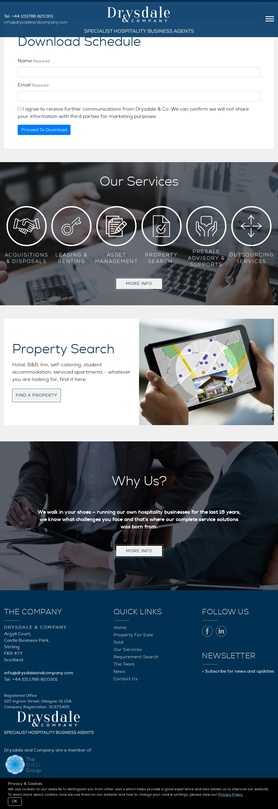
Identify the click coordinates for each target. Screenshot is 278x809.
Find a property (36, 395)
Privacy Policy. (230, 795)
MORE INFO (139, 284)
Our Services (127, 649)
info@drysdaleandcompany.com (35, 22)
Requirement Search (136, 657)
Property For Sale (133, 635)
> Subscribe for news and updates (238, 671)
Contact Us (125, 679)
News (119, 671)
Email (33, 85)
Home (120, 627)
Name (34, 61)
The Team (124, 664)
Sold (118, 642)
